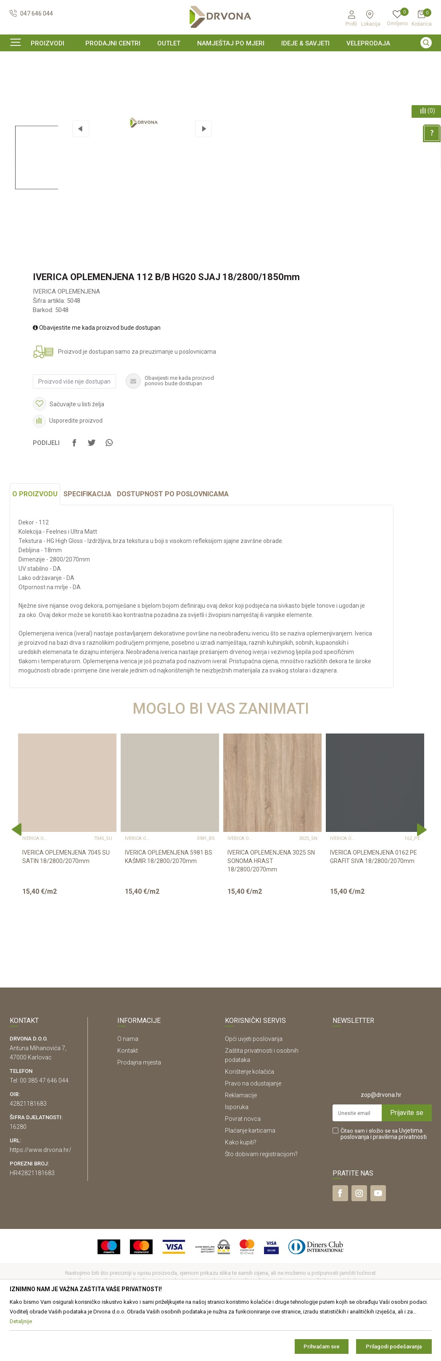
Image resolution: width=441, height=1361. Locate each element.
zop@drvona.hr (381, 1146)
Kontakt (127, 1102)
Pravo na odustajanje (253, 1134)
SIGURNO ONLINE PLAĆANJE (220, 60)
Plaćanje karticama (250, 1181)
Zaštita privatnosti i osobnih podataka (261, 1107)
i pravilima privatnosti (398, 1188)
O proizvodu (35, 545)
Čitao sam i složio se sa (384, 1185)
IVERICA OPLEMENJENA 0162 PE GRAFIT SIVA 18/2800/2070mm (373, 908)
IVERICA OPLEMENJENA (150, 77)
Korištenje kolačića (249, 1123)
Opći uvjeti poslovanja (254, 1090)
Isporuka (236, 1158)
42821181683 (28, 1155)
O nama (127, 1090)
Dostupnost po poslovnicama (173, 545)
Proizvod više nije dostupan (74, 432)
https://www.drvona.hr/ (40, 1201)
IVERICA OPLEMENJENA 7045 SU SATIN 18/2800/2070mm (66, 908)
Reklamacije (241, 1146)
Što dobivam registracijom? (261, 1205)
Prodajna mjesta (139, 1113)
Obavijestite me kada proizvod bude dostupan (97, 379)
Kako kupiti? (240, 1193)
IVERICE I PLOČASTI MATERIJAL (77, 77)
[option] (221, 60)
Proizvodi (21, 77)
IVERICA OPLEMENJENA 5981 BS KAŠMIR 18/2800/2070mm (168, 908)
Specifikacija (87, 545)
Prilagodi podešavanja (394, 1346)
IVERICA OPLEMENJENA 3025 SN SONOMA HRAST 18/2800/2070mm (271, 912)
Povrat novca (243, 1170)
